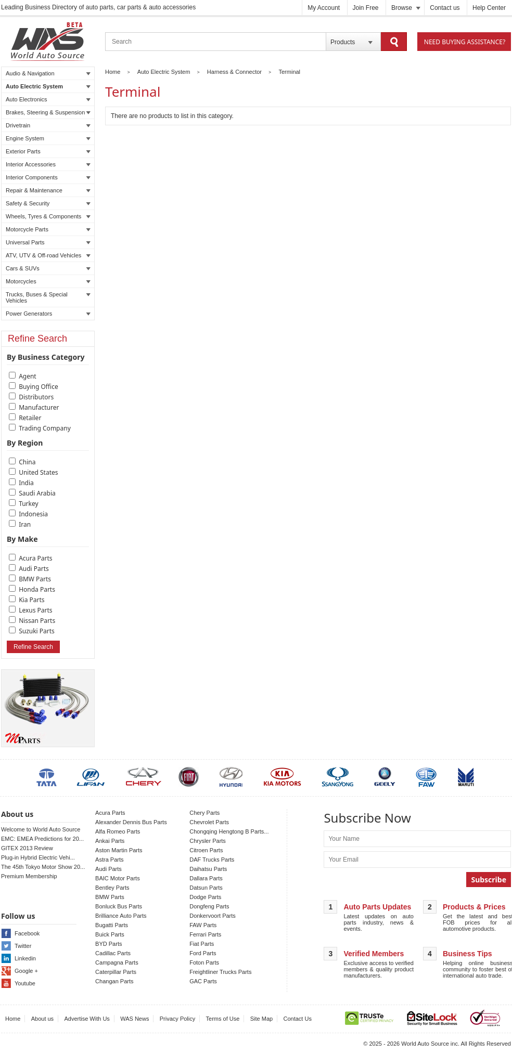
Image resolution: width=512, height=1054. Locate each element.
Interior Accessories (48, 164)
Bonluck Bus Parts (118, 906)
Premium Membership (29, 876)
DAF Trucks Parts (211, 859)
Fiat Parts (201, 944)
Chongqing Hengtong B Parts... (228, 831)
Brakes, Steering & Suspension (48, 112)
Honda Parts (37, 589)
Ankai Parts (109, 841)
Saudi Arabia (37, 493)
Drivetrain (48, 125)
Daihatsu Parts (208, 869)
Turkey (29, 503)
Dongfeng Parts (209, 906)
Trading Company (45, 428)
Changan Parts (114, 981)
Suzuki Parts (37, 631)
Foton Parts (204, 962)
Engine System (48, 138)
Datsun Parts (206, 887)
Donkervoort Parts (212, 916)
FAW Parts (202, 925)
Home (112, 72)
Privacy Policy (177, 1019)
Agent (27, 376)
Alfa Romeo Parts (117, 831)
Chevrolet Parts (209, 822)
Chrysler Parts (207, 841)
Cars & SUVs (48, 268)
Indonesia (33, 514)
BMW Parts (35, 579)
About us (42, 1019)
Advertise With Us (86, 1019)
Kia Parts (31, 599)
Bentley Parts (112, 887)
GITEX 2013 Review (27, 848)
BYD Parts (108, 944)
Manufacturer (39, 407)
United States (38, 472)
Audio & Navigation (48, 73)
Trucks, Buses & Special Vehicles (48, 297)
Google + (26, 971)
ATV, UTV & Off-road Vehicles (48, 255)
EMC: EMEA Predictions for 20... (42, 839)
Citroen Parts (206, 850)
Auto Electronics (48, 99)
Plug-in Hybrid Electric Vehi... (38, 857)
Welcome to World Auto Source (40, 829)
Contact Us (298, 1019)
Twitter (23, 946)
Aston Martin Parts (118, 850)
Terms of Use (223, 1019)
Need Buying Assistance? (464, 41)
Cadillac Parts (113, 953)
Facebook (27, 933)
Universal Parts (48, 242)
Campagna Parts (116, 962)
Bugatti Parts (111, 925)
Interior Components (48, 177)
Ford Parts (202, 953)
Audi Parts (34, 568)
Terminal (290, 72)
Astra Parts (109, 859)
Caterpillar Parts (115, 972)
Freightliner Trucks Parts (220, 972)
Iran (25, 524)
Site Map (261, 1019)
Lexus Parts (35, 610)
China (27, 462)
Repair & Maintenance (48, 190)
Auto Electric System (48, 86)
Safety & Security (48, 203)
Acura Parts (35, 558)
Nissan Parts (37, 620)
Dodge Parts (205, 897)
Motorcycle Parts (48, 229)
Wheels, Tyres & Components (48, 216)
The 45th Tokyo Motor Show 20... (43, 867)
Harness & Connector (234, 72)
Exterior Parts (48, 151)
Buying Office (38, 386)
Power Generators (48, 313)
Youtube (25, 983)
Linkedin (25, 958)
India (26, 482)
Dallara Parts (206, 878)
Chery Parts (204, 813)
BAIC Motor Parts (117, 878)
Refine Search (33, 646)
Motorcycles (48, 281)
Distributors (36, 397)
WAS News (134, 1019)
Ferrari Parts (205, 934)
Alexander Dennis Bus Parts (131, 822)
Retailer (30, 417)
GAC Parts (203, 981)
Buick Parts (109, 934)
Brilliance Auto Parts (120, 916)
